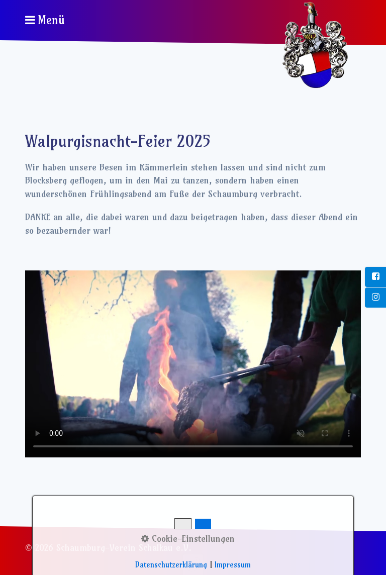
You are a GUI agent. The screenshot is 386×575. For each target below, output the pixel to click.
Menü (51, 20)
